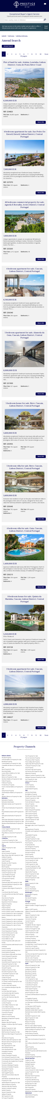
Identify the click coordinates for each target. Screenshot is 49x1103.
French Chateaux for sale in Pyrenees (12, 929)
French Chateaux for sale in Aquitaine (12, 913)
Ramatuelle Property (7, 1069)
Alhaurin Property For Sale (32, 965)
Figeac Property (6, 906)
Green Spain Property (31, 989)
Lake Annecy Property (8, 976)
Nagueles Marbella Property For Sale (35, 1027)
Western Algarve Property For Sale (34, 962)
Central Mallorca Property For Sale (11, 763)
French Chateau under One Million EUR (12, 911)
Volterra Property (30, 880)
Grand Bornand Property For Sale (11, 962)
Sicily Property (29, 854)
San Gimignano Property (32, 847)
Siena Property (29, 856)
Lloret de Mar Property (31, 1000)
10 (40, 54)
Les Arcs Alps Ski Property (9, 985)
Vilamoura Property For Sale (33, 960)
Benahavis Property (30, 973)
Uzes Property (29, 767)
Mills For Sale (28, 1074)
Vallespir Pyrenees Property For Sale (35, 777)
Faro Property (29, 923)
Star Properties (29, 1087)
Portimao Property (30, 938)
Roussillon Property (7, 1071)
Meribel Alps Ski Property (9, 1030)
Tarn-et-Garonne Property (32, 758)
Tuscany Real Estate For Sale (33, 868)
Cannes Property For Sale (9, 873)
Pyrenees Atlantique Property (10, 1065)
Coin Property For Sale (31, 979)
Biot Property (5, 867)
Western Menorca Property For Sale (12, 796)
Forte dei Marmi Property (32, 802)
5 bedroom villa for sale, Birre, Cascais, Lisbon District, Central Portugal (24, 467)
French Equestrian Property (9, 931)
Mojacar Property (30, 1022)
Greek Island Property (31, 789)
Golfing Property (30, 1064)
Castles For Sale (29, 1060)
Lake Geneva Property (31, 1095)
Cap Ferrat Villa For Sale (8, 876)
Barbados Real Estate (8, 802)
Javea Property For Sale (31, 992)
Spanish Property (30, 1055)
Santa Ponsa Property (8, 791)
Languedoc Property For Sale (10, 979)
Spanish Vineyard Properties (33, 1056)
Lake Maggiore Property (32, 817)
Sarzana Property (30, 852)
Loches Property (6, 1003)
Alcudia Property (6, 757)
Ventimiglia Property (31, 876)
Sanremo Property (30, 848)
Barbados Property (7, 800)
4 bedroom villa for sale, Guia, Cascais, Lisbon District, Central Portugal (24, 529)
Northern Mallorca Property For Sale (12, 779)
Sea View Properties (30, 1085)
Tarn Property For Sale (31, 756)
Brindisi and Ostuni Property (33, 796)
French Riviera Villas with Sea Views (11, 954)
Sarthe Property (6, 1090)
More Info (41, 122)
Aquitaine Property (7, 859)
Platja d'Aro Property (31, 1031)
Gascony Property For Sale (9, 958)
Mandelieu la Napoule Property (10, 1018)
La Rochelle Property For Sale (10, 974)
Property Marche (30, 845)
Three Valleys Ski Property (32, 762)
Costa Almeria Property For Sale (34, 981)
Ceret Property (6, 880)
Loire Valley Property (7, 1007)
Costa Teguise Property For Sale (11, 829)
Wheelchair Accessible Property (34, 1091)
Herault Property (6, 968)
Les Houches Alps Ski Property (10, 993)
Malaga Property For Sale (32, 1008)
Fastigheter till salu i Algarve (33, 925)
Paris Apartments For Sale (9, 1049)
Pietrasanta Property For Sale (33, 841)
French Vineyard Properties (9, 956)
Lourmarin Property (7, 1012)
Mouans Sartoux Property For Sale (11, 1042)
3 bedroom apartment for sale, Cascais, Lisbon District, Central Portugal (24, 670)
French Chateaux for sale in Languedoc (12, 919)
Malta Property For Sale (31, 883)
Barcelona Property (30, 971)
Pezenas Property (7, 1053)
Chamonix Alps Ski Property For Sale (12, 882)
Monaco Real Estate (30, 889)
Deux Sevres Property (8, 898)
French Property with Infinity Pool (11, 950)
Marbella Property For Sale (32, 1016)
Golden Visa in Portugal (31, 927)
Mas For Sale (5, 1020)
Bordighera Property (31, 794)
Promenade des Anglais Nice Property (12, 1061)
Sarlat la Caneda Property (9, 1088)
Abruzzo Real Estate (30, 792)
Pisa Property (29, 843)
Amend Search (8, 46)
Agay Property (6, 851)
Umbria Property (30, 870)
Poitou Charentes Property (9, 1055)
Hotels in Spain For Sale (31, 990)
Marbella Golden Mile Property (33, 1010)
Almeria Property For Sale (32, 967)
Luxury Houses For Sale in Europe (34, 1070)
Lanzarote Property (7, 831)
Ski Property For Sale (7, 1096)
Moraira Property (30, 1023)
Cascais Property (30, 921)
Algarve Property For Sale (32, 915)
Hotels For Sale (29, 1066)
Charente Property (7, 886)
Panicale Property (30, 837)
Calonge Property (30, 977)
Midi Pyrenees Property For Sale (11, 1032)
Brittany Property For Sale (9, 871)
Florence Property (30, 800)
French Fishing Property (8, 935)
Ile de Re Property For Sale (9, 972)
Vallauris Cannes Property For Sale (34, 775)
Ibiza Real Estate (6, 771)
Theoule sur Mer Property (32, 760)
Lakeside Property (30, 1068)
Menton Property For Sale (9, 1028)
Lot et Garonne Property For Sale (11, 1009)
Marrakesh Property (30, 898)
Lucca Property (29, 821)
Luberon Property (7, 1014)
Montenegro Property (31, 894)
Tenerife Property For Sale (9, 837)
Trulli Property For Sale (31, 864)
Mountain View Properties (32, 1076)
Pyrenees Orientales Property (10, 1067)
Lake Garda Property (31, 813)
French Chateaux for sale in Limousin (12, 921)
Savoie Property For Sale (8, 1092)
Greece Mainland (30, 787)
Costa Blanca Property (31, 983)
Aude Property (6, 861)
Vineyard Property (30, 1089)
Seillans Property (6, 1094)
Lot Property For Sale (8, 1010)
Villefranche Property (31, 781)
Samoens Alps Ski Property (9, 1086)
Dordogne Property (7, 900)
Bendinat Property (7, 761)
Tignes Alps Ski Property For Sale (34, 764)
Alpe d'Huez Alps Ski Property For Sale (12, 855)
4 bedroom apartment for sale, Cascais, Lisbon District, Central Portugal (24, 269)
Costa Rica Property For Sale (10, 840)
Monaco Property (30, 887)
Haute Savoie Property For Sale (10, 966)
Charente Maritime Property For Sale (12, 884)
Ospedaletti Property (31, 835)
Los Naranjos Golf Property (33, 1006)
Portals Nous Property (8, 785)
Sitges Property (29, 1047)
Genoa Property (29, 804)
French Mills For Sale (7, 939)
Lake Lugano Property (31, 815)
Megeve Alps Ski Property (9, 1022)
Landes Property (6, 977)
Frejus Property (6, 908)
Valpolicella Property (31, 872)
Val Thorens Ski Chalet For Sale (33, 771)
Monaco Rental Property (32, 891)
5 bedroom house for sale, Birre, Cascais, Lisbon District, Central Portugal (24, 404)
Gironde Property (7, 960)
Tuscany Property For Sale (32, 866)
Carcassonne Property (8, 878)
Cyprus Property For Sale (9, 848)
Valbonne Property (30, 773)
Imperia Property (30, 808)
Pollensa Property (7, 783)
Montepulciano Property (32, 829)
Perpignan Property (7, 1051)
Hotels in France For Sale (9, 970)
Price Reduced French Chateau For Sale (13, 1059)
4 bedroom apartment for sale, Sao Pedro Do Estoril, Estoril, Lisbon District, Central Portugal (24, 134)
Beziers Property (6, 865)
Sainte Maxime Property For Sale (11, 1082)
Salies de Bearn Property (9, 1084)
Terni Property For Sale (31, 860)
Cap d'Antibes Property (8, 875)
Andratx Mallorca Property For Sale (11, 759)
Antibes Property (6, 857)
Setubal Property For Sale (32, 956)
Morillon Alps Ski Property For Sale (11, 1040)
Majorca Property (7, 775)
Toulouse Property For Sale (32, 766)
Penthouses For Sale (31, 1078)
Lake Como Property (31, 812)
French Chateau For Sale (8, 909)
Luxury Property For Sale (32, 1072)
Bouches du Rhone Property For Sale (12, 869)
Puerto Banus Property (31, 1033)
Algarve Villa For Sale (31, 917)
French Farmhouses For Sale (10, 933)
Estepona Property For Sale (32, 987)
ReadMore (46, 27)
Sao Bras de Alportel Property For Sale (36, 954)
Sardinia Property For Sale (32, 850)
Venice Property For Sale (32, 874)
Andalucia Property (30, 969)
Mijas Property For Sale (31, 1018)
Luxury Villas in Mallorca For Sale (11, 773)
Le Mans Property (7, 983)
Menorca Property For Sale (9, 777)
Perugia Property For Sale (32, 839)
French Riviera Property (8, 952)
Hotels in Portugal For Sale (32, 929)
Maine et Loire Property (8, 1016)
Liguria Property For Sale (32, 819)
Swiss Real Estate (30, 1097)
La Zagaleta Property (31, 998)
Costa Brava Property (31, 985)
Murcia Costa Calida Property (33, 1025)
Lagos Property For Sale (32, 931)
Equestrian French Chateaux (9, 902)
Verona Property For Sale (32, 878)
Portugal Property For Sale (32, 940)
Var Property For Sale (31, 779)
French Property (6, 948)
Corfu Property (29, 785)
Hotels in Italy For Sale (31, 806)
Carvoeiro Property (30, 919)
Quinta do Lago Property (32, 948)
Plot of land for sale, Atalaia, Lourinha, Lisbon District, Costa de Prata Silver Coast (24, 63)
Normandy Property (7, 1047)
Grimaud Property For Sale (9, 964)
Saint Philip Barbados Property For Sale (13, 821)
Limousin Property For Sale (9, 1001)
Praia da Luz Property (31, 946)
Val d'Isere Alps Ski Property (33, 769)
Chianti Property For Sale (32, 798)
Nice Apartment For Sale (8, 1045)
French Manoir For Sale (8, 937)
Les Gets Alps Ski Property (9, 991)
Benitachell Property (31, 975)
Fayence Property (7, 904)
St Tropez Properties (7, 1098)
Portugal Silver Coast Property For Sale (36, 944)
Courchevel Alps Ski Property (10, 892)
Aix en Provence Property (9, 853)
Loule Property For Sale (31, 936)
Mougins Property (7, 1044)
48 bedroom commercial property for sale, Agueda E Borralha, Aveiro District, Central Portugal (24, 204)
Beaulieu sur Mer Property (9, 863)
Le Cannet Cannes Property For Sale (12, 981)
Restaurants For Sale (31, 1083)
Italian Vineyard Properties (32, 810)
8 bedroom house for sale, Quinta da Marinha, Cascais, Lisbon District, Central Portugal (24, 599)
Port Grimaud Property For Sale (10, 1057)
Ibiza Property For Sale (8, 769)
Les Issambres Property (8, 995)
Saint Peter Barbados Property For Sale (13, 819)
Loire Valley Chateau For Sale (10, 1005)
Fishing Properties (30, 1062)
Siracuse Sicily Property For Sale (34, 858)
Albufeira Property (30, 903)
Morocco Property (30, 900)
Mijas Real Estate (29, 1020)
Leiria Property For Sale (31, 932)
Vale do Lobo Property (31, 958)
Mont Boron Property (8, 1038)
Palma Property (6, 781)
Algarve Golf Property (31, 909)
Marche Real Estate (30, 823)
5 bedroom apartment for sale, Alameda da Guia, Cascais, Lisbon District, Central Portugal (24, 335)
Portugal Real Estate (30, 942)
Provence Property (7, 1063)
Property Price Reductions (32, 1081)
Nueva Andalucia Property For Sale (35, 1029)
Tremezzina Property (31, 862)
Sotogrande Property (31, 1049)
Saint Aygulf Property (7, 1073)
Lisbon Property (29, 934)
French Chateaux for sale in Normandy (12, 923)
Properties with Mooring (32, 1080)
